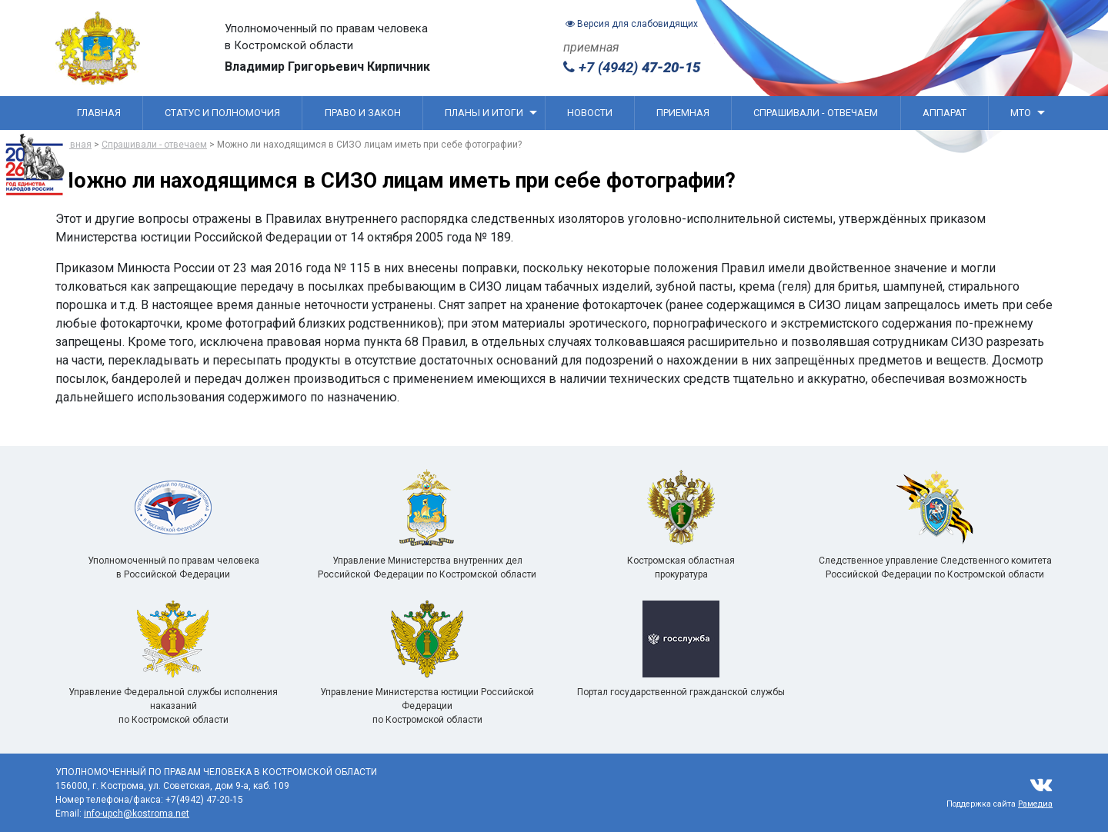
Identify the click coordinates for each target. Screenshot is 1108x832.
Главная (99, 112)
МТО (1027, 112)
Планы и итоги (491, 112)
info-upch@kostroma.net (136, 813)
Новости (589, 112)
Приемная (682, 112)
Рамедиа (1035, 804)
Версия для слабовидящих (632, 23)
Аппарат (944, 112)
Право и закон (363, 112)
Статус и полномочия (222, 112)
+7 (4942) (631, 67)
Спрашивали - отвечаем (815, 112)
